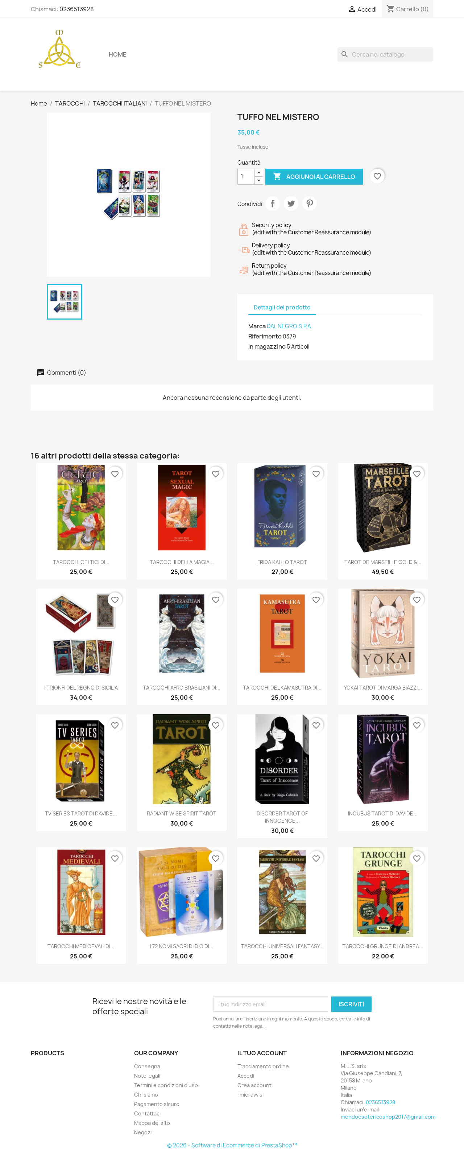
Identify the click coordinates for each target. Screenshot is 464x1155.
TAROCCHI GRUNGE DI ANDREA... (383, 946)
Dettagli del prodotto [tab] (282, 307)
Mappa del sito (152, 1122)
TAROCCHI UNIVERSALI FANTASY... (282, 946)
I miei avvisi (250, 1094)
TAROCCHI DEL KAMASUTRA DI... (282, 687)
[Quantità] (246, 177)
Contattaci (147, 1113)
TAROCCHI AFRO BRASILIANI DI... (181, 687)
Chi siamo (146, 1094)
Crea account (254, 1085)
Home (118, 54)
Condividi (272, 203)
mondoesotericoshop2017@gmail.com (388, 1116)
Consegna (147, 1066)
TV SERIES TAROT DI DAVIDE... (81, 813)
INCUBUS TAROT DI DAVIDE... (383, 813)
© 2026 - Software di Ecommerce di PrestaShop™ (232, 1145)
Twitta (291, 203)
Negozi (143, 1132)
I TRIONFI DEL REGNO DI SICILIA (81, 687)
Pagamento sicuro (156, 1104)
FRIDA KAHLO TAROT (282, 562)
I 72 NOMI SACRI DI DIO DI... (182, 946)
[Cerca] (385, 54)
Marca (257, 326)
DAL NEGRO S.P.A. (289, 326)
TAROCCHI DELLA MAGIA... (182, 562)
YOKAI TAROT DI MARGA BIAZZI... (383, 687)
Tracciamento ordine (263, 1066)
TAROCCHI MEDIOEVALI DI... (81, 946)
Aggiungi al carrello (314, 176)
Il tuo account (262, 1053)
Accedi (245, 1075)
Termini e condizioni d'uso (166, 1085)
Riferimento (265, 336)
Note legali (147, 1075)
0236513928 (76, 9)
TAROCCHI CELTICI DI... (81, 562)
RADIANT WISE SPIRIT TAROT (181, 813)
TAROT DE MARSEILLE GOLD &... (383, 562)
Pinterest (309, 203)
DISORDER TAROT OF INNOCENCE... (282, 817)
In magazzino (267, 346)
